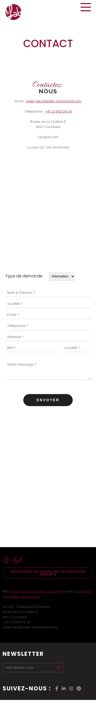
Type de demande (23, 276)
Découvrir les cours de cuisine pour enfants (48, 576)
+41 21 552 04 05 (58, 111)
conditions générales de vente (36, 594)
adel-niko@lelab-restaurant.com (53, 101)
